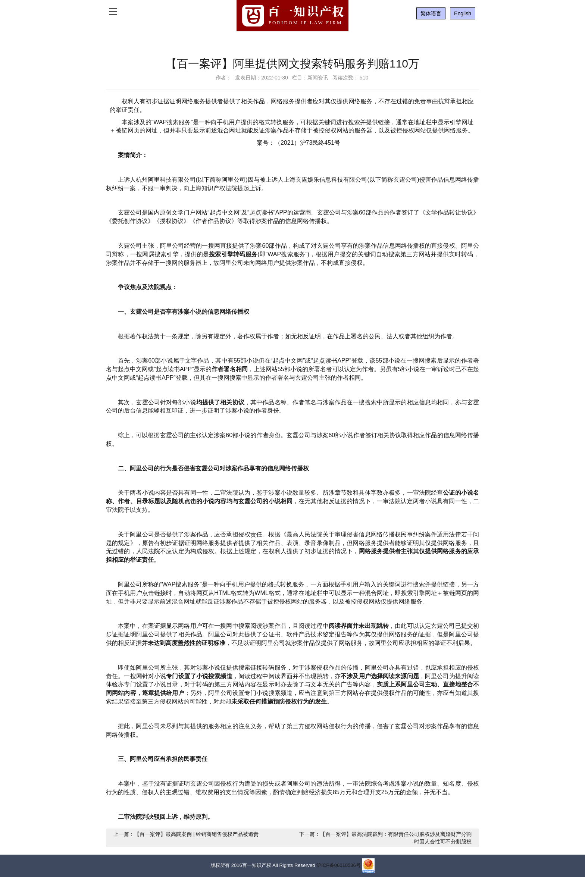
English (462, 13)
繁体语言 (430, 13)
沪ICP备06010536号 (338, 865)
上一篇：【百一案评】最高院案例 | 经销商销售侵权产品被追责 (186, 834)
